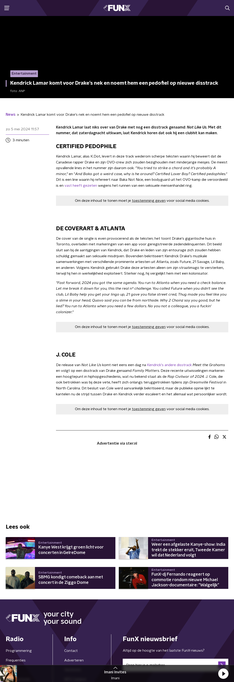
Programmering (19, 651)
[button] (223, 673)
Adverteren (74, 660)
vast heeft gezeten (80, 185)
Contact (71, 651)
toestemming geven (149, 200)
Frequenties (16, 660)
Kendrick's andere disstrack (169, 365)
